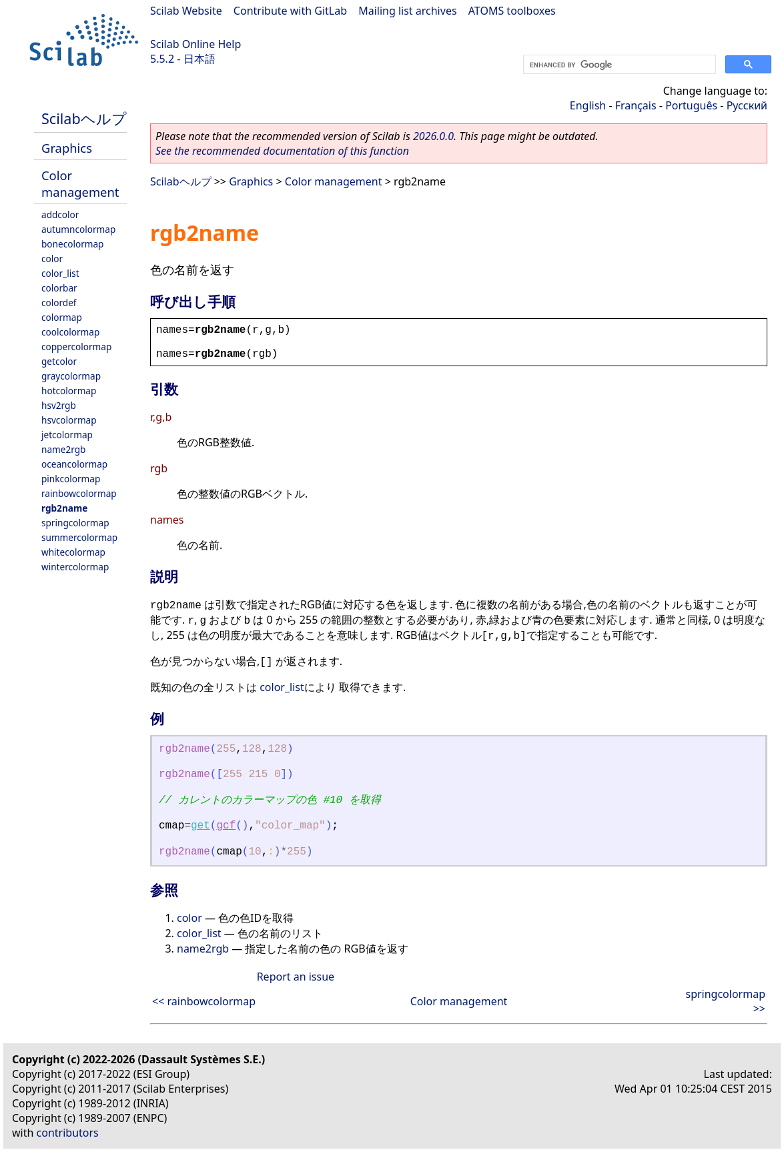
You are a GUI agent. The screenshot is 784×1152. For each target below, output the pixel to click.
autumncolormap (78, 229)
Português (691, 105)
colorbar (59, 287)
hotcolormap (68, 390)
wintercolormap (75, 566)
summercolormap (79, 537)
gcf (226, 826)
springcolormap (75, 522)
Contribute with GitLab (290, 10)
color (52, 258)
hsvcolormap (69, 420)
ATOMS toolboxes (512, 10)
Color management (80, 183)
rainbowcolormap (79, 493)
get (200, 826)
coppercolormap (76, 346)
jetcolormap (67, 434)
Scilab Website (186, 10)
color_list (60, 273)
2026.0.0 (433, 136)
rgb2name (64, 508)
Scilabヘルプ (84, 118)
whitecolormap (73, 552)
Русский (747, 105)
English (588, 105)
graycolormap (71, 376)
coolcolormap (70, 332)
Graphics (66, 147)
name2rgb (63, 449)
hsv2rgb (58, 405)
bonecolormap (72, 243)
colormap (61, 317)
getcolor (59, 361)
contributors (68, 1132)
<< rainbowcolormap (204, 1001)
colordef (59, 302)
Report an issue (295, 976)
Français (636, 105)
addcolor (60, 214)
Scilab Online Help (195, 44)
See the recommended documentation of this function (282, 150)
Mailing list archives (407, 10)
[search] (618, 65)
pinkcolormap (70, 478)
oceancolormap (74, 464)
